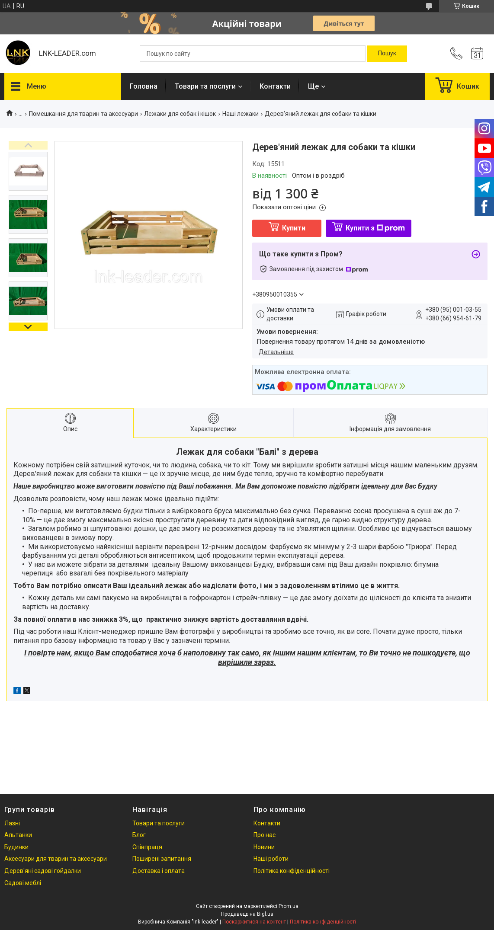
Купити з (375, 228)
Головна (143, 86)
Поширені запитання (161, 858)
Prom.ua (288, 906)
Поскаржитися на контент (254, 922)
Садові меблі (22, 882)
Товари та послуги (205, 86)
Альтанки (18, 834)
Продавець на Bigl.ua (247, 914)
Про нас (264, 834)
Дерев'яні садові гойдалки (42, 870)
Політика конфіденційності (291, 870)
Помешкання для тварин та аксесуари (83, 113)
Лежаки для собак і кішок (180, 113)
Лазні (12, 823)
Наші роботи (271, 858)
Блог (139, 834)
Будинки (16, 847)
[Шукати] (387, 53)
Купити (293, 228)
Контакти (275, 86)
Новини (264, 847)
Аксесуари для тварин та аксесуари (55, 858)
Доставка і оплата (158, 870)
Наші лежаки (240, 113)
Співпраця (147, 847)
